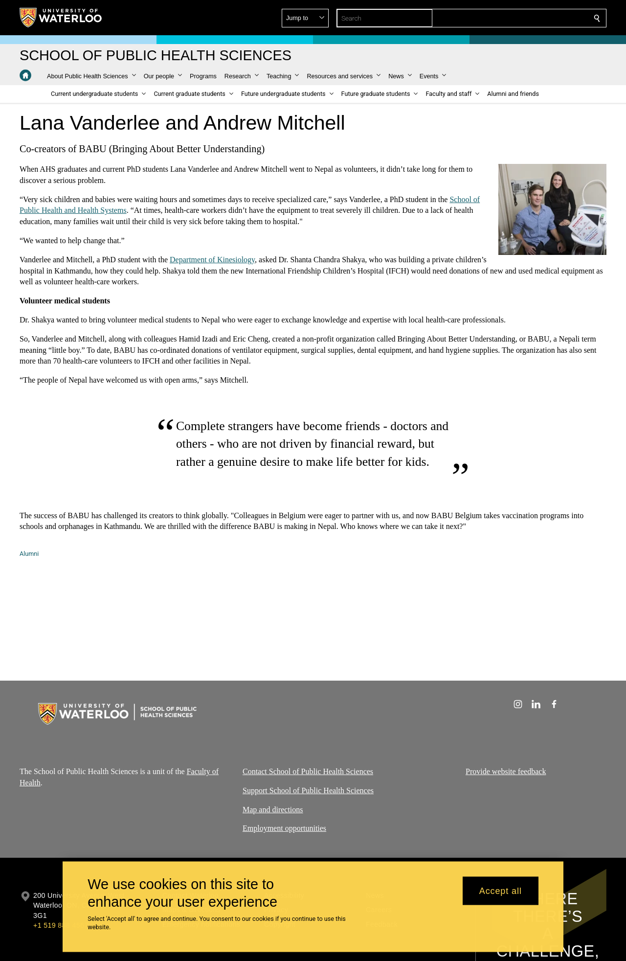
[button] (526, 18)
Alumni (29, 553)
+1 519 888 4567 (60, 925)
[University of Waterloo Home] (61, 17)
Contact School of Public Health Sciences (308, 771)
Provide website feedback (506, 771)
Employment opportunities (284, 828)
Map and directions (273, 809)
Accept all (500, 890)
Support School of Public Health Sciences (308, 790)
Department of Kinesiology (212, 259)
